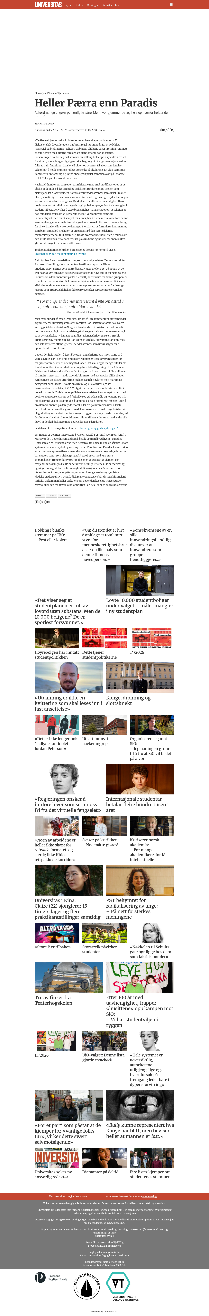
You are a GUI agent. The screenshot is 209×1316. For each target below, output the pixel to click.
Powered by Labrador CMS (104, 1311)
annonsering (149, 1196)
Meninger (92, 5)
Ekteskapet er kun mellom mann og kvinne (60, 253)
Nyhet (69, 5)
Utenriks (106, 5)
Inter (118, 5)
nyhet (40, 495)
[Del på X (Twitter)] (167, 130)
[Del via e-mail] (172, 130)
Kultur (79, 5)
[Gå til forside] (48, 4)
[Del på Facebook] (162, 130)
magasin (65, 495)
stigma (51, 495)
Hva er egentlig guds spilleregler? (98, 428)
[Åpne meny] (171, 4)
